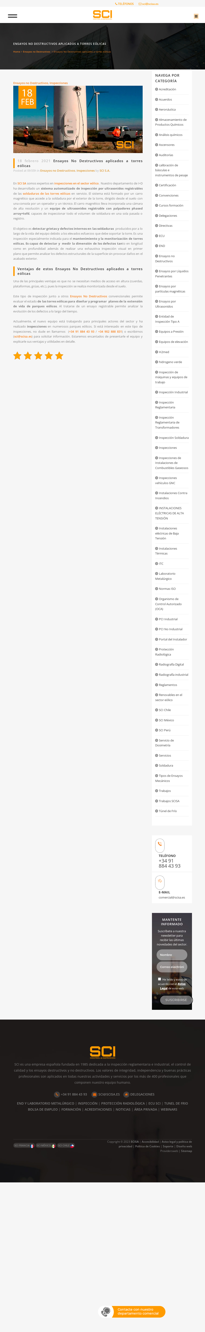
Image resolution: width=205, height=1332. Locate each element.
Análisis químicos (172, 146)
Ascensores (168, 157)
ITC (161, 666)
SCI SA (25, 186)
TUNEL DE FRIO (176, 1253)
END (162, 276)
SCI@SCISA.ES (105, 1244)
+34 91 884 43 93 (106, 370)
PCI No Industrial (172, 740)
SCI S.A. (117, 172)
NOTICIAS (123, 1259)
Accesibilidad (150, 1291)
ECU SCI (154, 1253)
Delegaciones (169, 242)
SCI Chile (166, 842)
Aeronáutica (168, 112)
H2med (164, 407)
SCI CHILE (66, 1295)
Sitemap (186, 1300)
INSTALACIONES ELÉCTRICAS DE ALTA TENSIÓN (171, 608)
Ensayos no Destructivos (36, 51)
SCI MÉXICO (46, 1295)
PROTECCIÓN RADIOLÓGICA (123, 1253)
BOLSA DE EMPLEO (43, 1259)
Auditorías (167, 169)
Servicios (166, 893)
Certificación (168, 209)
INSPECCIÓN (87, 1253)
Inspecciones (64, 83)
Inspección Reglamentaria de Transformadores (169, 493)
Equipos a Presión (173, 379)
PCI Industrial (169, 729)
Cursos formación (173, 231)
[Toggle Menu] (16, 15)
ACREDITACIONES (98, 1259)
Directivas (167, 254)
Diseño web (184, 1296)
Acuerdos (166, 101)
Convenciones (170, 220)
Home (16, 51)
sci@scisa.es (148, 4)
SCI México (167, 853)
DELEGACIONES (139, 1244)
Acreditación (169, 90)
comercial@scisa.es (170, 1046)
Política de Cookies (147, 1296)
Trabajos (166, 932)
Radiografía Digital (173, 786)
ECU (162, 265)
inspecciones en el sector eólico (96, 186)
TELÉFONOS (124, 4)
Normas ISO (168, 694)
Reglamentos (169, 814)
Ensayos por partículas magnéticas (166, 327)
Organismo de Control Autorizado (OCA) (170, 712)
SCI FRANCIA (24, 1295)
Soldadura (167, 904)
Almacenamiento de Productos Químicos (170, 129)
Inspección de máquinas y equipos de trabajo (171, 436)
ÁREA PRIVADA (145, 1259)
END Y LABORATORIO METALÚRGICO (45, 1253)
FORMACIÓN (71, 1259)
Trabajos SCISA (170, 944)
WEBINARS (169, 1259)
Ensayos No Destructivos (96, 328)
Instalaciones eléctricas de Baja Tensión (169, 632)
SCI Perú (165, 865)
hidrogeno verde (172, 419)
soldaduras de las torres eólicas (98, 198)
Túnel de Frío (169, 955)
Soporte (168, 1296)
